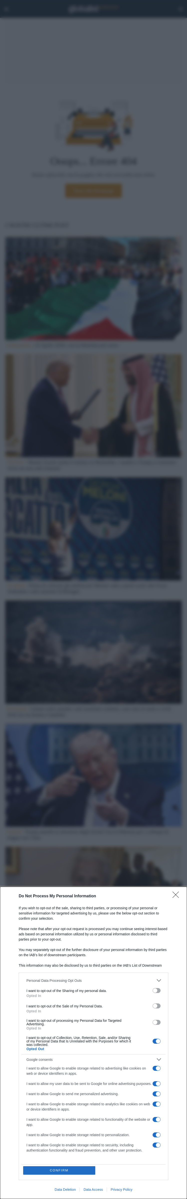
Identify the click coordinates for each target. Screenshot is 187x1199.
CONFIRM (59, 1170)
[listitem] (93, 980)
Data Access (93, 1190)
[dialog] (93, 1043)
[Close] (177, 896)
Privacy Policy (121, 1190)
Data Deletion (65, 1190)
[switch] (157, 990)
